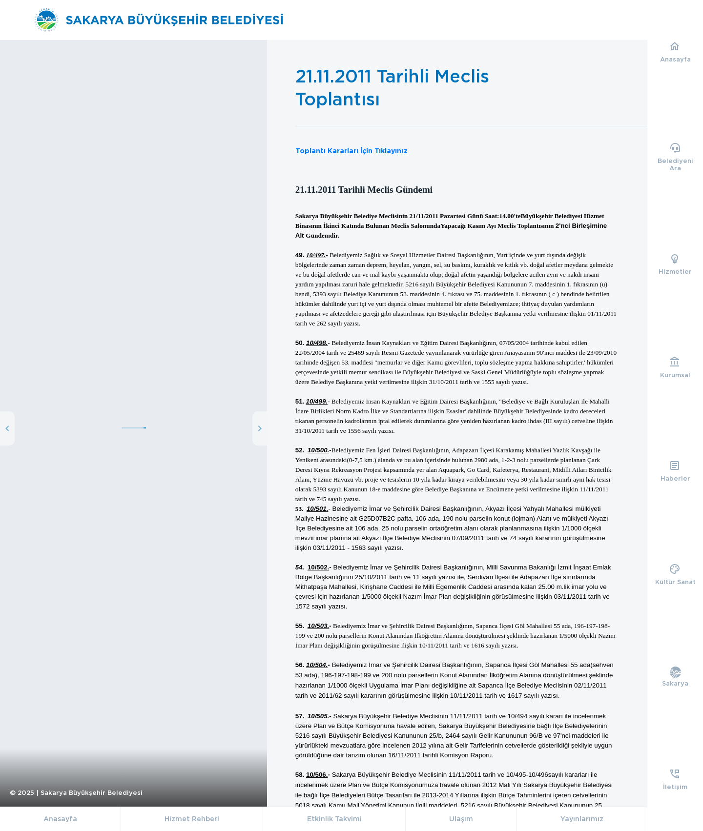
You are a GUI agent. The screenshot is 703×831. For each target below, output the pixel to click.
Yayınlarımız (581, 819)
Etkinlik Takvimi (334, 819)
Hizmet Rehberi (192, 819)
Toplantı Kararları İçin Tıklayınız (351, 151)
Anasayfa (60, 819)
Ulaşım (461, 819)
